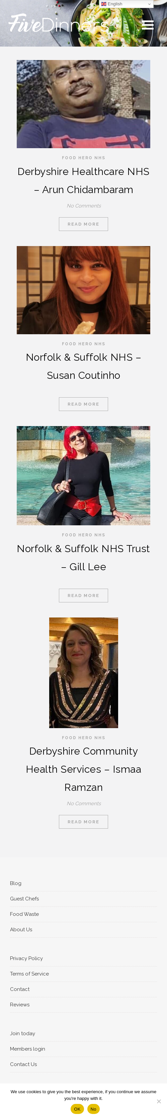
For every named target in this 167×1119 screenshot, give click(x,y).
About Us (21, 930)
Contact (19, 989)
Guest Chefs (24, 899)
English (111, 4)
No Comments (84, 206)
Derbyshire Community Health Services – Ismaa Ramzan (84, 769)
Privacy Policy (26, 958)
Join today (22, 1033)
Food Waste (24, 914)
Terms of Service (29, 974)
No (93, 1109)
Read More (83, 224)
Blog (15, 883)
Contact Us (23, 1064)
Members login (27, 1049)
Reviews (19, 1005)
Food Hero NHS (83, 158)
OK (77, 1109)
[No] (158, 1101)
